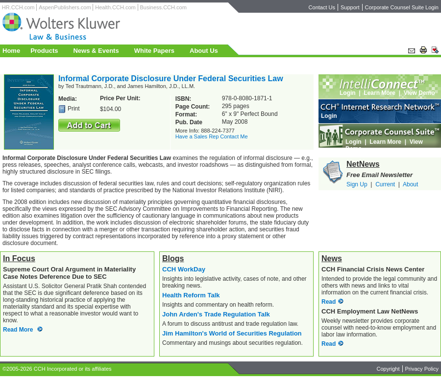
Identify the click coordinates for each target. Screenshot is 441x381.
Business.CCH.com (163, 7)
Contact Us (322, 7)
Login (348, 93)
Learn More (379, 93)
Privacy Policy (422, 369)
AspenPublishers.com (65, 7)
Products (44, 50)
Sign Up (357, 184)
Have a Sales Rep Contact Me (211, 136)
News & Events (96, 50)
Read (328, 301)
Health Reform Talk (191, 295)
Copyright (387, 369)
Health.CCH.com (115, 7)
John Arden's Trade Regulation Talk (216, 314)
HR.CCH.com (18, 7)
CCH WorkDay (183, 269)
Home (11, 50)
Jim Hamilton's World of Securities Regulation (232, 333)
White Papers (154, 50)
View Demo (419, 93)
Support (350, 7)
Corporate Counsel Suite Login (402, 7)
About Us (204, 50)
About (410, 184)
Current (385, 184)
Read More (18, 329)
